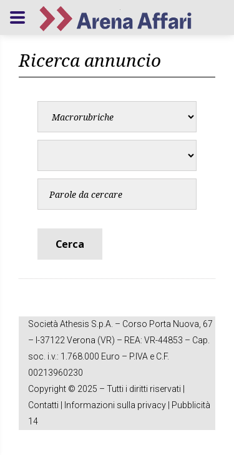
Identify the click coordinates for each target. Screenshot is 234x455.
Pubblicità (191, 405)
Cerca (70, 244)
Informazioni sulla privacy (115, 405)
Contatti (43, 405)
